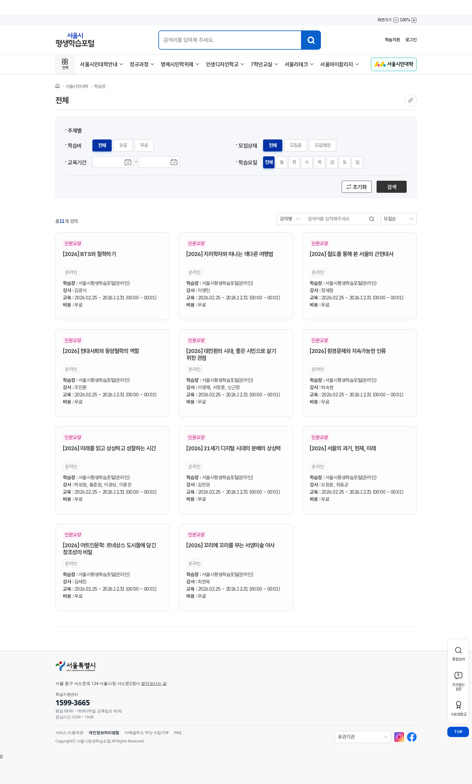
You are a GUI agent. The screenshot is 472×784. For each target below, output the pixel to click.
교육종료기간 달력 (174, 162)
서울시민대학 (77, 86)
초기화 (360, 187)
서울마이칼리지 (336, 64)
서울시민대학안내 (98, 64)
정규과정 (139, 64)
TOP (458, 731)
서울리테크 (296, 64)
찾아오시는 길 (154, 683)
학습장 (100, 86)
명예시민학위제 (177, 64)
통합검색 (458, 659)
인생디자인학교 (222, 64)
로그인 (411, 40)
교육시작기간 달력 (128, 162)
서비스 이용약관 (69, 732)
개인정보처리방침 (103, 732)
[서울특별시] (166, 665)
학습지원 (391, 40)
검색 (391, 187)
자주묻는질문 (458, 686)
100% (405, 19)
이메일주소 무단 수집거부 (147, 732)
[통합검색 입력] (229, 40)
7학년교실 (261, 64)
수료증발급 (458, 714)
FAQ (178, 732)
